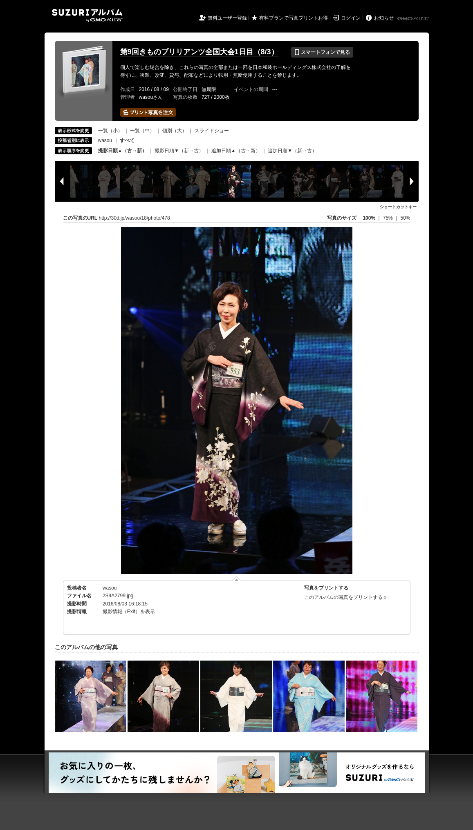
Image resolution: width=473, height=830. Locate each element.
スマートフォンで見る (322, 52)
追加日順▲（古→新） (235, 151)
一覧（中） (142, 131)
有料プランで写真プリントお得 (293, 18)
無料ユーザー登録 (227, 18)
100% (369, 218)
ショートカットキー (398, 207)
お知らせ (384, 18)
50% (405, 218)
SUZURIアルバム (87, 15)
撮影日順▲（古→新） (122, 151)
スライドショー (212, 131)
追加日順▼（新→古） (292, 151)
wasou (105, 140)
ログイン (351, 18)
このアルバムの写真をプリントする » (345, 597)
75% (388, 218)
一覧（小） (110, 131)
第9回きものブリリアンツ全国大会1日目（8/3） (199, 52)
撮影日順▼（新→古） (179, 151)
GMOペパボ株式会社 (413, 19)
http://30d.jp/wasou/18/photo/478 (134, 218)
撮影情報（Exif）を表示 (129, 611)
